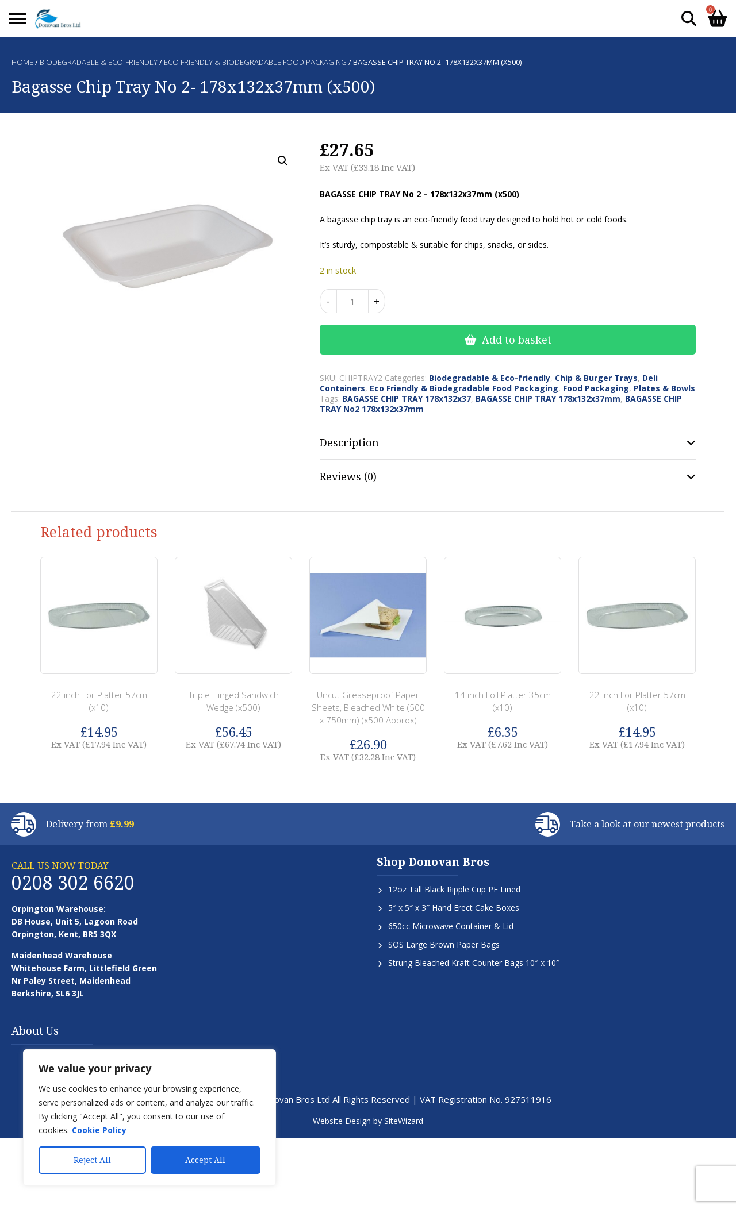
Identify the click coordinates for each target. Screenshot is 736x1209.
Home (22, 62)
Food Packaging (596, 388)
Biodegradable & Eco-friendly (99, 62)
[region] (149, 1117)
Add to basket (516, 339)
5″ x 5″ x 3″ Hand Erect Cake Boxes (453, 907)
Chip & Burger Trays (596, 377)
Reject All (92, 1159)
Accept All (205, 1159)
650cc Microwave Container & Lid (450, 926)
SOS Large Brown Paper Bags (444, 944)
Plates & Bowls (664, 388)
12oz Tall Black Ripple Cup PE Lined (454, 889)
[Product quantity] (352, 301)
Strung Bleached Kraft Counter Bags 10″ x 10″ (473, 962)
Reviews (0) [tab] (348, 476)
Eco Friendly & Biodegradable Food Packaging (255, 62)
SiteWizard (403, 1120)
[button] (283, 161)
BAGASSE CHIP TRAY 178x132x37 (406, 398)
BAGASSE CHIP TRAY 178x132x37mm (548, 398)
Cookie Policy (99, 1130)
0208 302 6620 (73, 882)
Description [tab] (349, 442)
